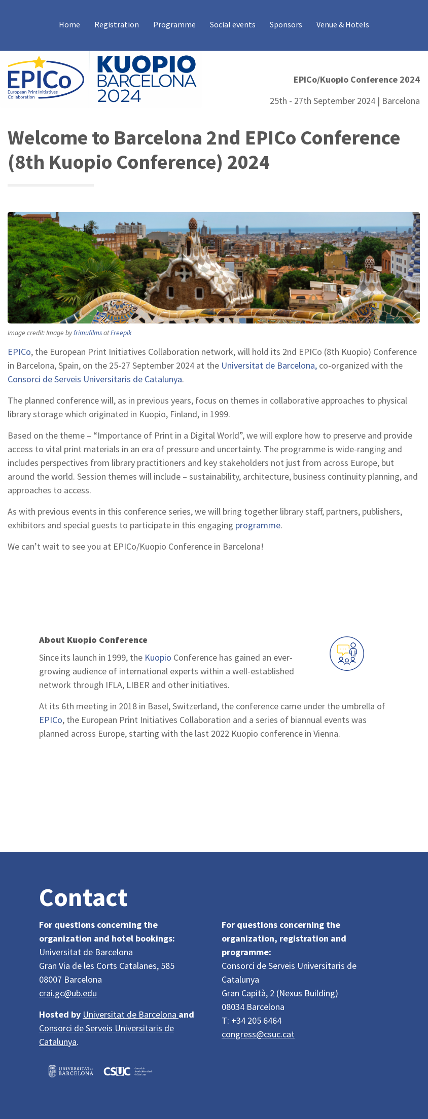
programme (257, 525)
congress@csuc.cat (258, 1034)
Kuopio (158, 657)
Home (69, 24)
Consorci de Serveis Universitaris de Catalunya (95, 379)
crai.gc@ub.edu (68, 993)
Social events (233, 24)
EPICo (19, 351)
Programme (174, 24)
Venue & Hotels (342, 24)
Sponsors (286, 24)
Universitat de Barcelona (131, 1014)
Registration (116, 24)
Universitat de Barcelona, (269, 365)
